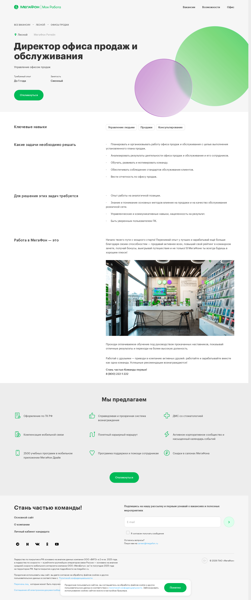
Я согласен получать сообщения (147, 533)
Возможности (211, 7)
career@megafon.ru (148, 543)
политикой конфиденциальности (125, 587)
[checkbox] (128, 532)
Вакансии (189, 7)
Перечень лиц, (21, 584)
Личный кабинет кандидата (31, 531)
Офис (230, 7)
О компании (22, 524)
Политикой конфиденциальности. (76, 578)
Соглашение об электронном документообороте (39, 590)
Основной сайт (24, 517)
